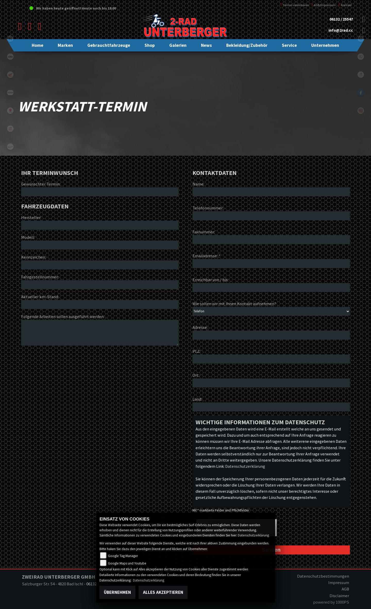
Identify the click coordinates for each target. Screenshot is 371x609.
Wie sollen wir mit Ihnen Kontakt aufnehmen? (234, 303)
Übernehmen (117, 592)
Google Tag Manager (123, 556)
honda (10, 74)
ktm (10, 56)
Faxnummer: (203, 232)
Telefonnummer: (207, 208)
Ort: (195, 375)
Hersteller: (31, 217)
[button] (65, 45)
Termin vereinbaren (294, 5)
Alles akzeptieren (163, 592)
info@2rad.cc (340, 30)
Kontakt (345, 5)
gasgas (10, 128)
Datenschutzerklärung (245, 466)
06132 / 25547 (341, 19)
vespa (10, 146)
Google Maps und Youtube (127, 563)
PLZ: (196, 351)
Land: (197, 399)
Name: (198, 184)
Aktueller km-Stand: (40, 296)
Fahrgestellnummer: (40, 277)
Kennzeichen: (33, 257)
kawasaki (10, 92)
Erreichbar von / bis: (210, 280)
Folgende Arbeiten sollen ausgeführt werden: (62, 316)
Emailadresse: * (206, 256)
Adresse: (200, 327)
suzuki (10, 110)
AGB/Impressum (323, 5)
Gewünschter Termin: (40, 184)
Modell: (28, 237)
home (10, 38)
